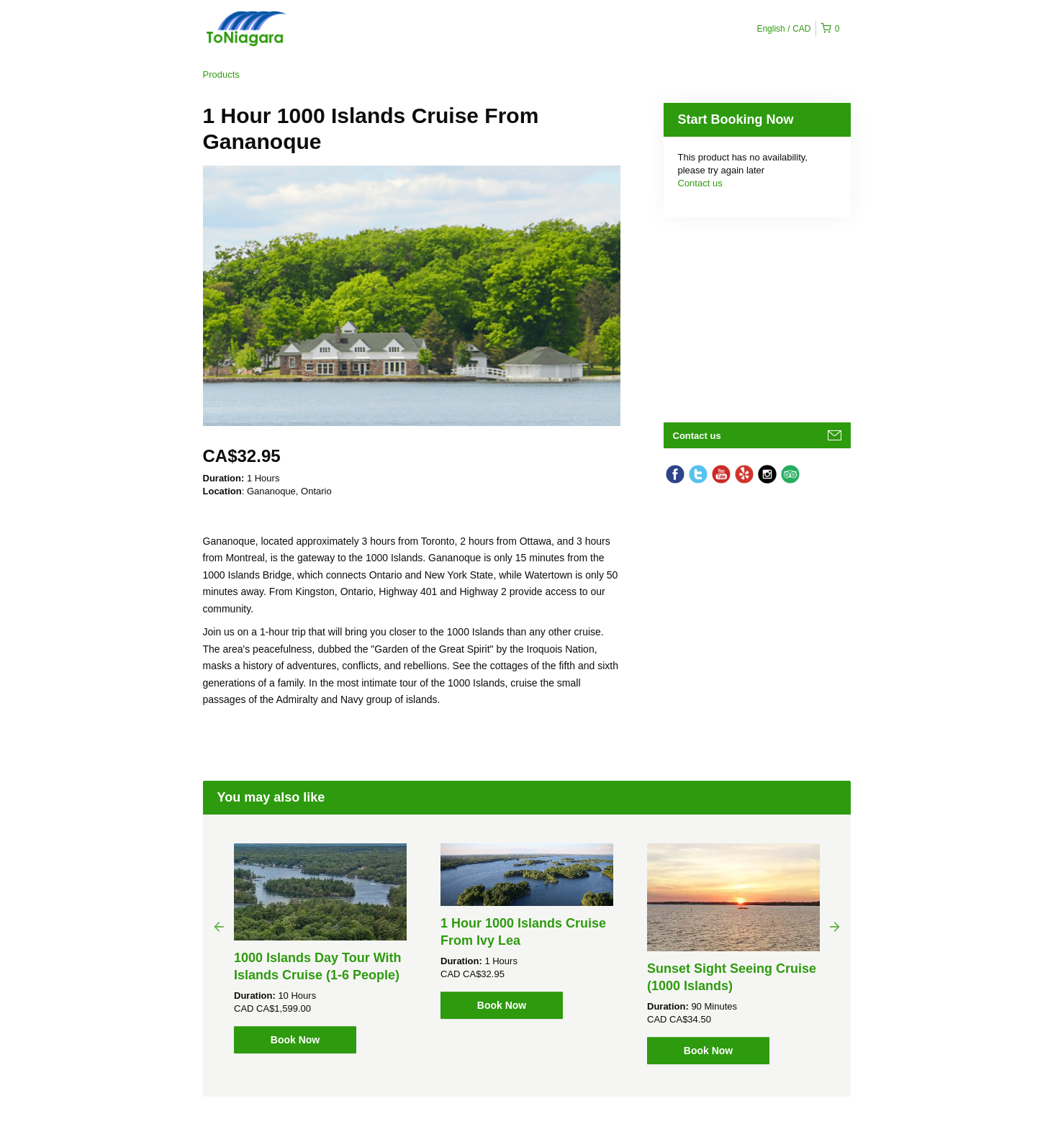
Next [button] (835, 926)
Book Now (295, 1040)
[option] (320, 948)
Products (221, 74)
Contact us (700, 183)
